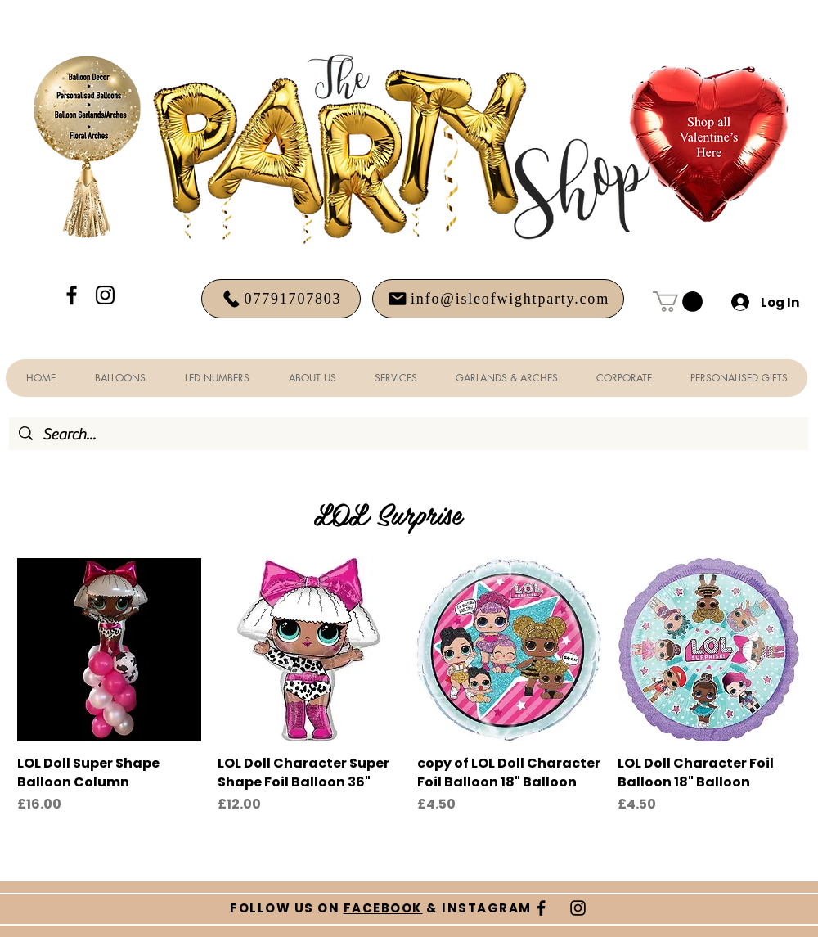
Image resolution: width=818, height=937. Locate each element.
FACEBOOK (383, 908)
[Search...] (408, 435)
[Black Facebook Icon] (71, 295)
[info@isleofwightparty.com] (498, 298)
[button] (678, 301)
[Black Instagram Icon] (105, 295)
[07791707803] (281, 298)
